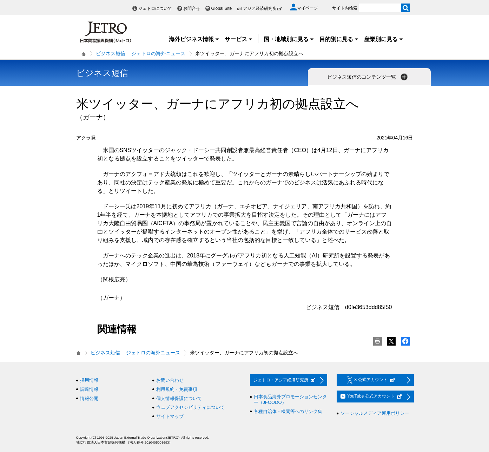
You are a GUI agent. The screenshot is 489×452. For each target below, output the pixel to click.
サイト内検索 (344, 8)
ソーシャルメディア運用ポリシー (375, 413)
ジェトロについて (155, 8)
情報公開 (89, 398)
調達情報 (89, 389)
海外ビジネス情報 (194, 39)
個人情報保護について (179, 398)
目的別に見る (339, 39)
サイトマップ (170, 416)
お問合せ (191, 8)
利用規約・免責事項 (176, 389)
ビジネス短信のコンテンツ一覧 (368, 77)
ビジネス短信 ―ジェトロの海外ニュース (141, 53)
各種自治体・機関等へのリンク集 (288, 411)
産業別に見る (383, 39)
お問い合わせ (170, 380)
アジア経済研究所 (262, 8)
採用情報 (89, 380)
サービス (239, 39)
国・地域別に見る (289, 39)
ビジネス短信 (102, 73)
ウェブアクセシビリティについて (190, 407)
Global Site (221, 8)
